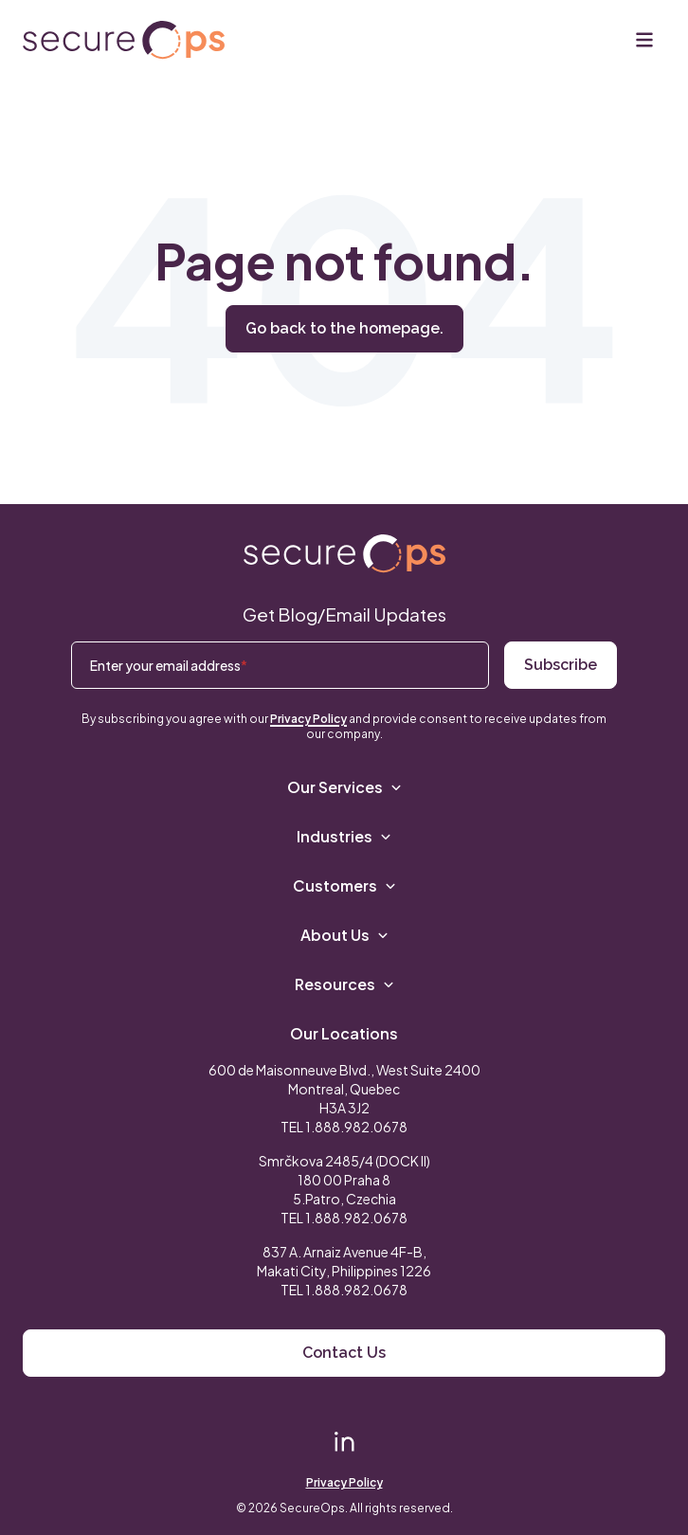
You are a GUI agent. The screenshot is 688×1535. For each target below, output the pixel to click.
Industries (344, 836)
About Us (344, 935)
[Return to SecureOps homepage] (344, 553)
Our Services (344, 787)
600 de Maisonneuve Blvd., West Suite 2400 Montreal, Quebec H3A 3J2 (344, 1088)
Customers (344, 885)
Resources (344, 984)
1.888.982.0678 (356, 1126)
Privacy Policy (308, 719)
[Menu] (644, 40)
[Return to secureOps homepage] (124, 40)
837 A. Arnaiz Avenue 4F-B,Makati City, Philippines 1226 (344, 1261)
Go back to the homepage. (344, 328)
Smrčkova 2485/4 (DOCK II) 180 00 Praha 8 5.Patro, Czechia (344, 1179)
